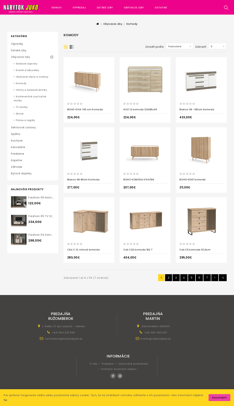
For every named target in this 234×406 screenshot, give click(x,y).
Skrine (20, 113)
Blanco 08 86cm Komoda (83, 179)
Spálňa (15, 134)
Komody (132, 24)
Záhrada (16, 167)
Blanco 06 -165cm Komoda (197, 109)
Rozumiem (219, 397)
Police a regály (25, 120)
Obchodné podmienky (133, 363)
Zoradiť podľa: (154, 47)
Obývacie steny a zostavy (32, 76)
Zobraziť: (201, 47)
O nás (93, 363)
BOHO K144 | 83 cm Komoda (85, 109)
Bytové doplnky (21, 173)
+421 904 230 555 (63, 332)
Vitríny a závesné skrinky (31, 90)
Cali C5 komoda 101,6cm (195, 249)
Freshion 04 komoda (42, 235)
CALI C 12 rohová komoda (83, 249)
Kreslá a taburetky (27, 70)
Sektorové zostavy (23, 127)
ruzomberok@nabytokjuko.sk (63, 338)
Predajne (108, 363)
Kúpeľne (16, 160)
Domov (57, 7)
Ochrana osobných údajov (118, 369)
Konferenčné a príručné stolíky (30, 98)
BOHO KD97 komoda (193, 179)
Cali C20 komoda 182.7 (137, 249)
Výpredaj (79, 7)
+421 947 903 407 (155, 332)
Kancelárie (18, 147)
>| (223, 277)
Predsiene (17, 154)
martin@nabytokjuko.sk (156, 338)
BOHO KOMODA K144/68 (138, 179)
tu (5, 400)
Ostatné (161, 7)
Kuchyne (17, 140)
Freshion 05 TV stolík (42, 216)
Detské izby (105, 7)
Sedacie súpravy (26, 63)
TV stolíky (22, 107)
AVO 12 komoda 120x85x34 (140, 109)
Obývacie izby (134, 7)
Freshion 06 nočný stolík (45, 197)
